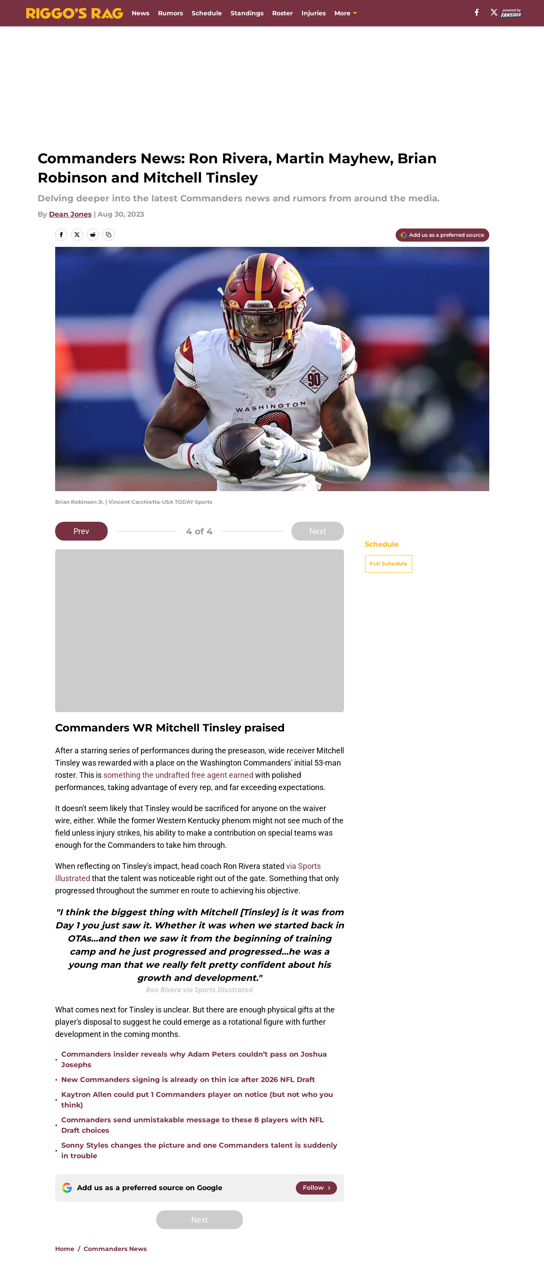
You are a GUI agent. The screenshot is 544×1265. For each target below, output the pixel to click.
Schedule (207, 13)
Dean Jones (70, 214)
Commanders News (115, 1249)
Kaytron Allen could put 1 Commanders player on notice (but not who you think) (197, 1099)
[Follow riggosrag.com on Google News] (316, 1188)
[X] (494, 12)
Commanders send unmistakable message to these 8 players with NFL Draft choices (192, 1125)
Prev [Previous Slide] (81, 531)
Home (64, 1249)
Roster (282, 13)
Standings (247, 13)
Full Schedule (388, 563)
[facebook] (477, 12)
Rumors (170, 13)
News (140, 13)
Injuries (314, 13)
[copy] (108, 234)
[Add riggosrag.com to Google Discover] (442, 235)
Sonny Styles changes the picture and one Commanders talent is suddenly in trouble (199, 1150)
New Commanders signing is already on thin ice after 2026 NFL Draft (188, 1079)
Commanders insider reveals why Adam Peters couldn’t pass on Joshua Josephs (194, 1059)
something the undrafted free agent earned (178, 775)
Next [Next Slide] (317, 531)
